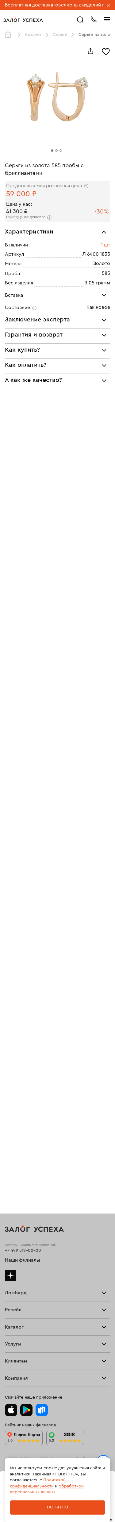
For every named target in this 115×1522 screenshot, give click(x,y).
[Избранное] (106, 51)
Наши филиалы (22, 1260)
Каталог (33, 34)
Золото (101, 263)
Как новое (98, 307)
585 (106, 273)
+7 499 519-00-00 (23, 1250)
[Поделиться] (90, 51)
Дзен (10, 1275)
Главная (9, 35)
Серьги (60, 34)
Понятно (57, 1507)
